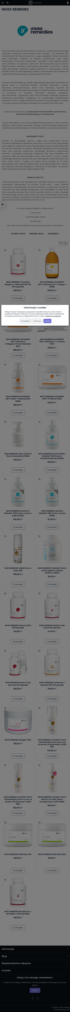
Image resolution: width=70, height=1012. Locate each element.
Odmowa (37, 321)
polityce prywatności (53, 316)
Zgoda (47, 321)
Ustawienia (25, 321)
